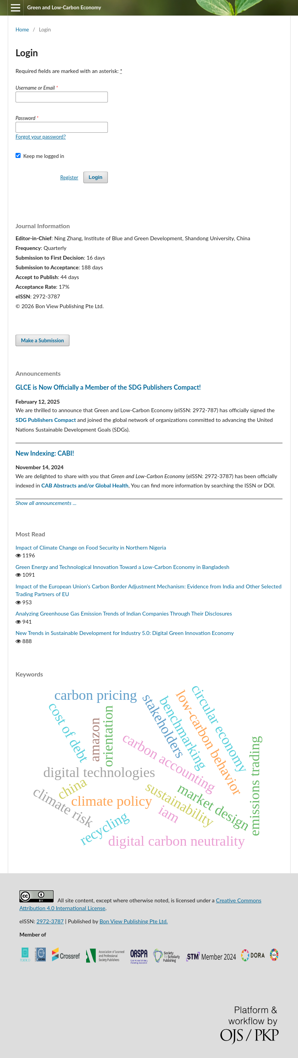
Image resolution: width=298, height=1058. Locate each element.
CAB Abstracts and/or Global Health (85, 485)
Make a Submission (42, 340)
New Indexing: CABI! (45, 453)
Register (69, 177)
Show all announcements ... (46, 503)
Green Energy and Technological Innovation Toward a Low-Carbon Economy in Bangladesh (122, 567)
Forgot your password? (41, 137)
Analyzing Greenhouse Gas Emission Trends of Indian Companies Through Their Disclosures (124, 613)
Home (22, 29)
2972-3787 (50, 921)
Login (95, 177)
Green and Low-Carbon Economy (64, 7)
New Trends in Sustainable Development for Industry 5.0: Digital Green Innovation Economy (125, 633)
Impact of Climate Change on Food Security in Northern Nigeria (91, 547)
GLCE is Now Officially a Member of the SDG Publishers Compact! (108, 387)
